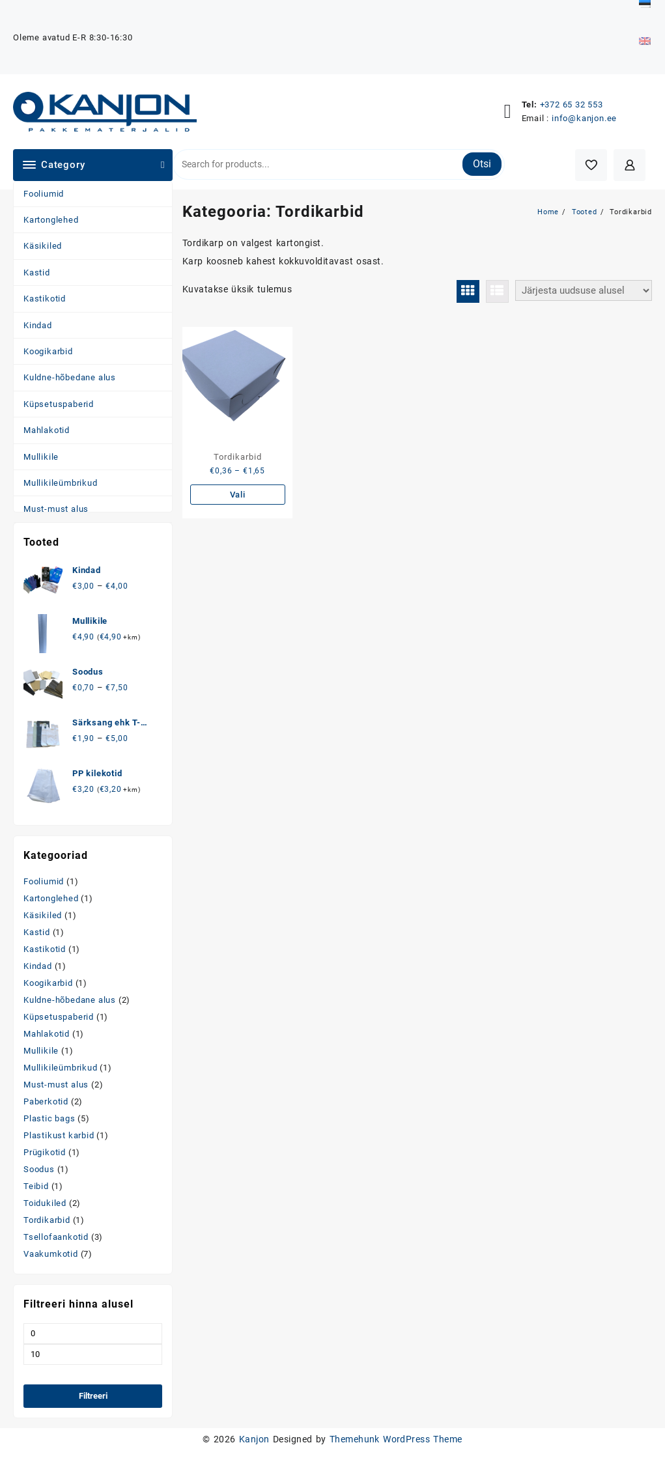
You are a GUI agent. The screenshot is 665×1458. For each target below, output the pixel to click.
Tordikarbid (46, 1220)
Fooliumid (43, 194)
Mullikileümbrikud (60, 483)
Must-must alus (56, 509)
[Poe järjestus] (583, 290)
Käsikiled (42, 246)
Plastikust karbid (58, 1135)
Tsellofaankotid (56, 1237)
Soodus (39, 1169)
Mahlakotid (46, 430)
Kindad (37, 325)
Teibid (36, 1186)
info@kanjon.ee (584, 118)
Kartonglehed (51, 220)
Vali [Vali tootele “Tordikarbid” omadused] (238, 494)
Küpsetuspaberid (58, 404)
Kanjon (254, 1439)
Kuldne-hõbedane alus (69, 377)
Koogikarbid (48, 351)
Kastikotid (44, 298)
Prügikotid (44, 1152)
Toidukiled (44, 1203)
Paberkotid (45, 1101)
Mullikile (41, 457)
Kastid (36, 272)
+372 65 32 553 (571, 104)
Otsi (482, 164)
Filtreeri (93, 1396)
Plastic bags (49, 1118)
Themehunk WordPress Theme (396, 1439)
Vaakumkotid (50, 1254)
